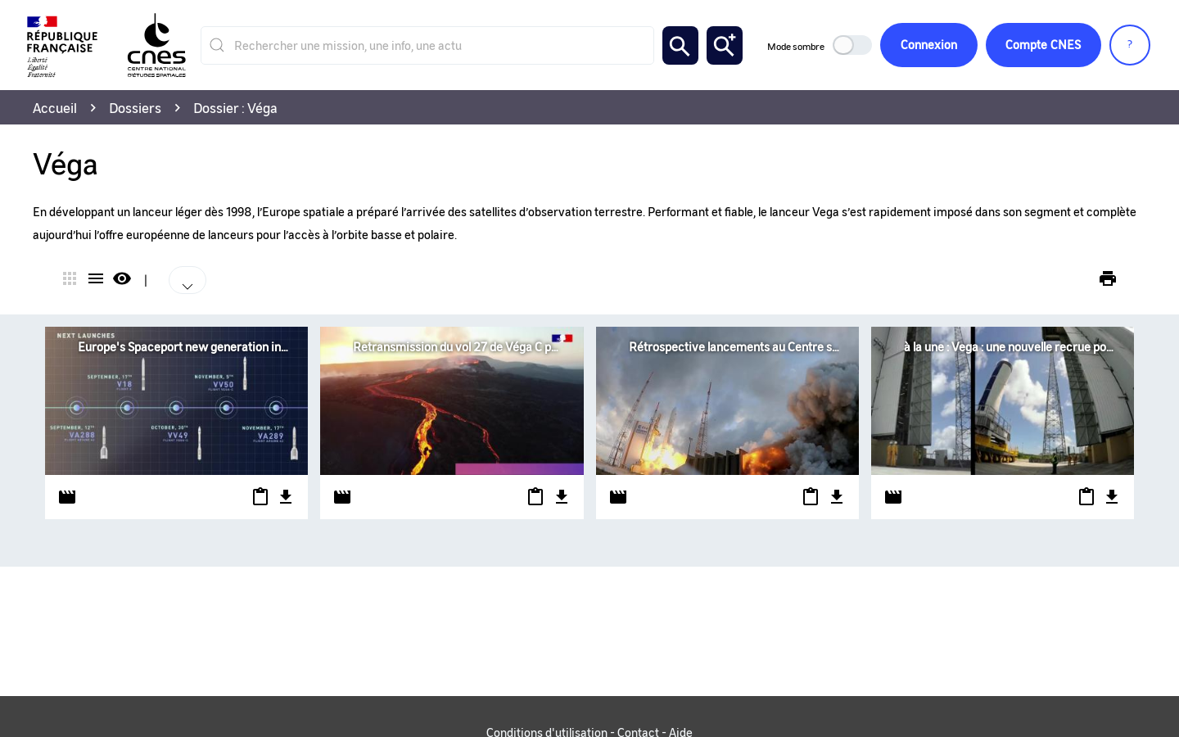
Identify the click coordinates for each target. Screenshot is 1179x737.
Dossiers (135, 107)
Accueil (55, 107)
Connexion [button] (928, 45)
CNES (1043, 45)
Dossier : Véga (235, 107)
